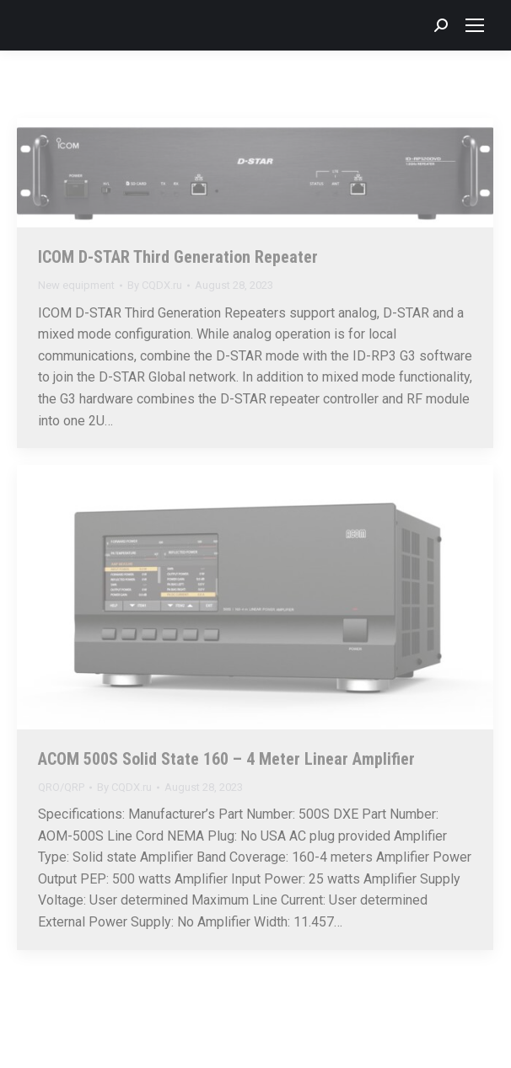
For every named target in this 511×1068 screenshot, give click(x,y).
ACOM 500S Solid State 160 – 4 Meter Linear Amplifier (226, 759)
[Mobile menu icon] (475, 25)
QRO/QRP (61, 787)
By (154, 285)
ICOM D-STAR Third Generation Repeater (178, 257)
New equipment (76, 285)
